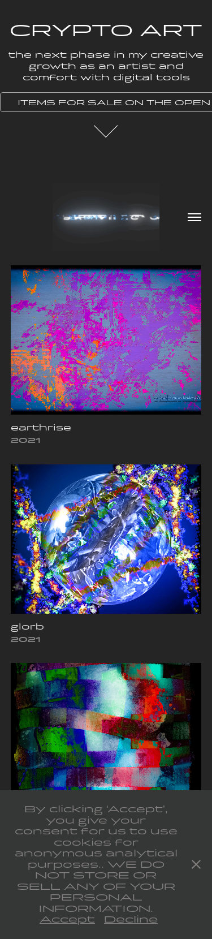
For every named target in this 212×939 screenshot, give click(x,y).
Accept (67, 919)
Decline (131, 919)
